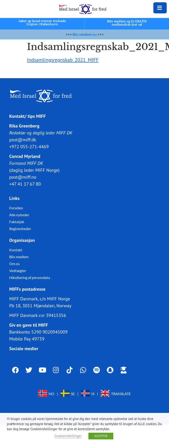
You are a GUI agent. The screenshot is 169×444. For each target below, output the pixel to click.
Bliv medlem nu (85, 34)
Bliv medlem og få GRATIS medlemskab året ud (127, 23)
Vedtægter (17, 270)
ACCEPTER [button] (101, 436)
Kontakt (15, 250)
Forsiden (16, 208)
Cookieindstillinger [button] (68, 436)
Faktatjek (16, 221)
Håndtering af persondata (29, 277)
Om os (14, 263)
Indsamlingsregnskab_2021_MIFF (63, 59)
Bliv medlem (19, 257)
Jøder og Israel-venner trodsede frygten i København (42, 22)
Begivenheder (20, 228)
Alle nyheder (19, 215)
